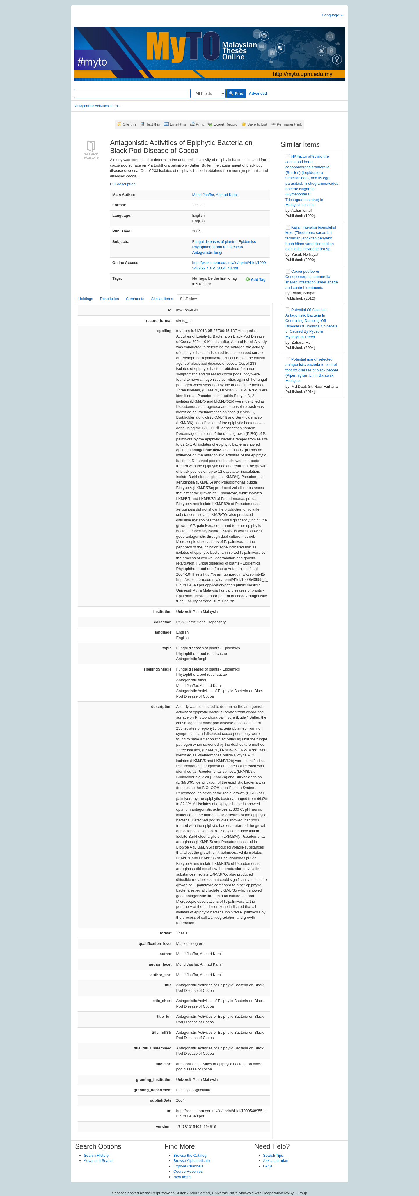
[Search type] (209, 93)
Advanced (258, 93)
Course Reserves (188, 1171)
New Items (182, 1177)
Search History (96, 1155)
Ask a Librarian (275, 1160)
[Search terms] (132, 93)
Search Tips (273, 1155)
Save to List (257, 124)
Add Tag (255, 279)
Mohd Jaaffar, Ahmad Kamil (215, 195)
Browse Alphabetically (191, 1160)
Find (236, 93)
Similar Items (162, 299)
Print (200, 124)
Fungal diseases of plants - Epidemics (224, 241)
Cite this (129, 124)
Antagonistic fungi (207, 252)
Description (109, 299)
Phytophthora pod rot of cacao (217, 247)
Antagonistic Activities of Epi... (98, 106)
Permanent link (289, 124)
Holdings (85, 299)
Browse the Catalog (189, 1155)
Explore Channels (188, 1166)
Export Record (225, 124)
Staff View (188, 299)
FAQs (268, 1166)
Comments (135, 299)
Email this (178, 124)
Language (332, 15)
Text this (153, 124)
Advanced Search (99, 1160)
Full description (122, 184)
